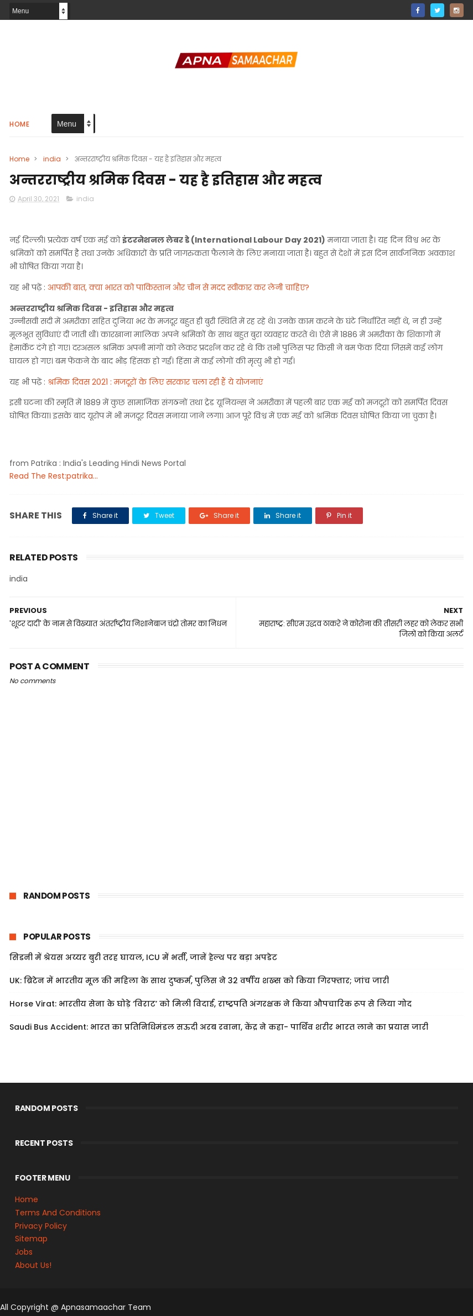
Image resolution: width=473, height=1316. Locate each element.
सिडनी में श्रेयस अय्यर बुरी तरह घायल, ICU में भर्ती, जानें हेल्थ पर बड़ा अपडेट (143, 957)
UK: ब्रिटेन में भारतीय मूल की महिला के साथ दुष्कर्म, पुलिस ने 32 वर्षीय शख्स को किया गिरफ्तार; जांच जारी (199, 980)
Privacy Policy (41, 1225)
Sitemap (31, 1238)
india (52, 159)
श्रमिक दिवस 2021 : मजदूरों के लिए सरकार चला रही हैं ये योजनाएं (155, 381)
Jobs (24, 1251)
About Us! (33, 1265)
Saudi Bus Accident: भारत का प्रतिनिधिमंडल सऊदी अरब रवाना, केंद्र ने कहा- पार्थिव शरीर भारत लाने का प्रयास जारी (218, 1026)
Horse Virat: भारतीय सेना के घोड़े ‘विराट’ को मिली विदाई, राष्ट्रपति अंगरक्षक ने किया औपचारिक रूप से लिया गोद (210, 1003)
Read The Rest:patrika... (53, 475)
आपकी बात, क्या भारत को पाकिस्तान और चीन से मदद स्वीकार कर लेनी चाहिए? (178, 287)
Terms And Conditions (58, 1212)
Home (19, 124)
